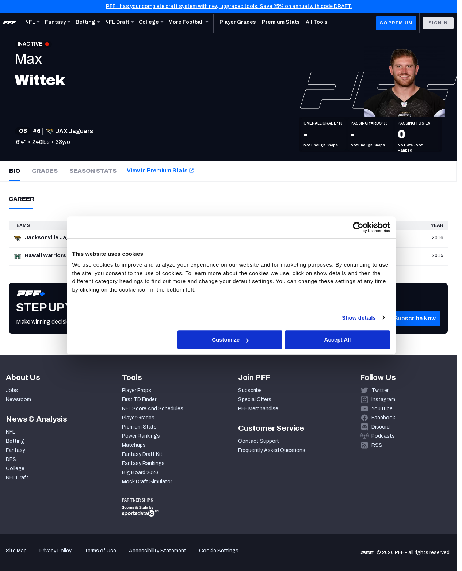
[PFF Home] (9, 23)
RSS (376, 445)
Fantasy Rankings (143, 463)
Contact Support (258, 441)
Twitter (380, 390)
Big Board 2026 (140, 472)
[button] (415, 329)
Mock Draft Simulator (147, 481)
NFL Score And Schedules (152, 408)
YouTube (382, 408)
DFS (11, 459)
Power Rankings (141, 436)
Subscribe (250, 390)
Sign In (438, 23)
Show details (359, 318)
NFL (10, 432)
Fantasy (15, 450)
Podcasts (383, 436)
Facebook (383, 417)
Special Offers (254, 399)
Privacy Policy (55, 550)
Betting (15, 441)
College (15, 468)
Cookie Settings (218, 550)
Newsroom (18, 399)
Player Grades (138, 417)
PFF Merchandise (258, 408)
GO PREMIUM (396, 23)
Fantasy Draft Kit (142, 454)
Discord (380, 427)
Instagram (383, 399)
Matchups (134, 445)
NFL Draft (17, 477)
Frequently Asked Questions (271, 450)
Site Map (16, 550)
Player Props (136, 390)
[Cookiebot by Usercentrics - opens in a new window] (358, 227)
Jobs (12, 390)
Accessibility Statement (157, 550)
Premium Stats (139, 427)
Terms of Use (100, 550)
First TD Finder (139, 399)
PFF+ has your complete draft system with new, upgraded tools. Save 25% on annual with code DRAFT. (229, 6)
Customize (230, 339)
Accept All (337, 339)
